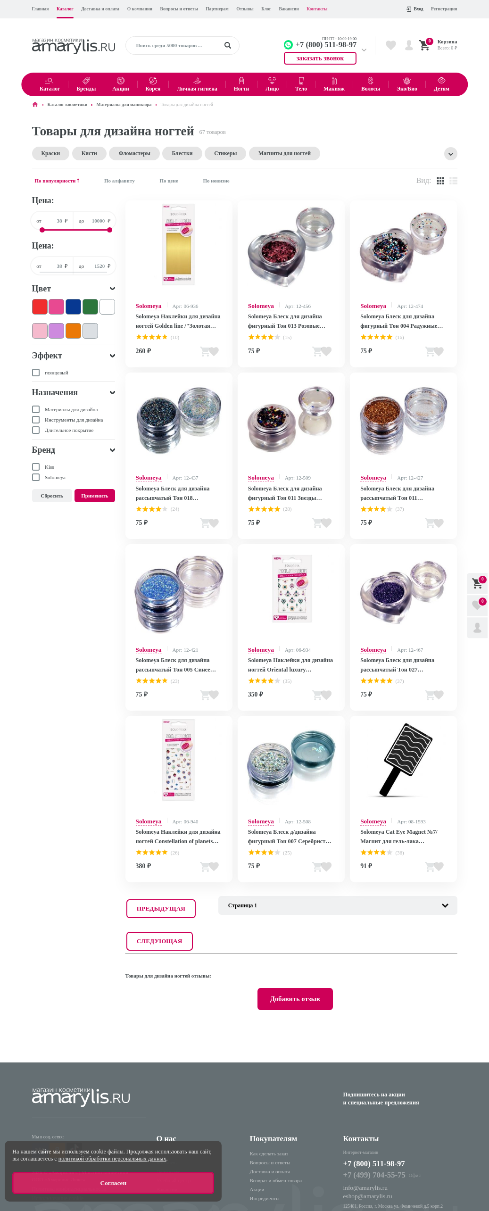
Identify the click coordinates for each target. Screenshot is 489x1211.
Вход (414, 8)
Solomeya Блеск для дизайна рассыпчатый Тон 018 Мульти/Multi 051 (178, 487)
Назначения (55, 392)
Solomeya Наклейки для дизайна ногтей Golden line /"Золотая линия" (179, 318)
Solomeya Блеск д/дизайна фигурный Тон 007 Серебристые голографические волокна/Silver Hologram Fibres (286, 822)
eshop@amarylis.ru (363, 1128)
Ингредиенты (265, 1136)
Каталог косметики (68, 104)
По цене (168, 179)
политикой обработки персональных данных (112, 1163)
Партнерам (217, 8)
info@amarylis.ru (361, 1121)
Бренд (43, 449)
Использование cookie (53, 1131)
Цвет (41, 287)
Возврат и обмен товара (276, 1118)
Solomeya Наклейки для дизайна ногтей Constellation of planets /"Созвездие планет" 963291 (174, 822)
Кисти (79, 153)
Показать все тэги (450, 153)
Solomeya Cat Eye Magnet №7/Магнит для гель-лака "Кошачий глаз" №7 (399, 822)
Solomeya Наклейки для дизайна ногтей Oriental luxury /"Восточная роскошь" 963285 (289, 654)
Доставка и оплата (100, 8)
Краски (47, 153)
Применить (94, 495)
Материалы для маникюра (123, 104)
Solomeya (146, 304)
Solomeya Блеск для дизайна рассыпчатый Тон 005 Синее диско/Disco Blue (169, 654)
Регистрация (444, 8)
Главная (40, 8)
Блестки (156, 153)
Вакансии (289, 8)
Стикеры (192, 153)
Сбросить (52, 495)
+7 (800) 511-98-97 (373, 1100)
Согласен (113, 1185)
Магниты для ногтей (241, 153)
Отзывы (244, 8)
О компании (139, 8)
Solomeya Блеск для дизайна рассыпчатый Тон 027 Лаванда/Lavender (393, 654)
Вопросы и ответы (179, 8)
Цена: (43, 200)
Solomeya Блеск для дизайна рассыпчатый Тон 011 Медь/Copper (401, 486)
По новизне (216, 179)
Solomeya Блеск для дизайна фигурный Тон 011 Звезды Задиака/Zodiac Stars (281, 487)
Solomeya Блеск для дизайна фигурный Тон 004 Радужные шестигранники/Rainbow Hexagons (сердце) (401, 319)
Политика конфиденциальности (62, 1123)
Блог (266, 8)
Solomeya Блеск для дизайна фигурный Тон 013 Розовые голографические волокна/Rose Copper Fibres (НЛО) (284, 319)
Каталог (65, 8)
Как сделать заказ (269, 1091)
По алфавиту (119, 179)
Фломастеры (117, 153)
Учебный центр (174, 1118)
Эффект (47, 355)
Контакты (317, 8)
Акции (257, 1127)
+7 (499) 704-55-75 (369, 1110)
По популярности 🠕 (57, 179)
